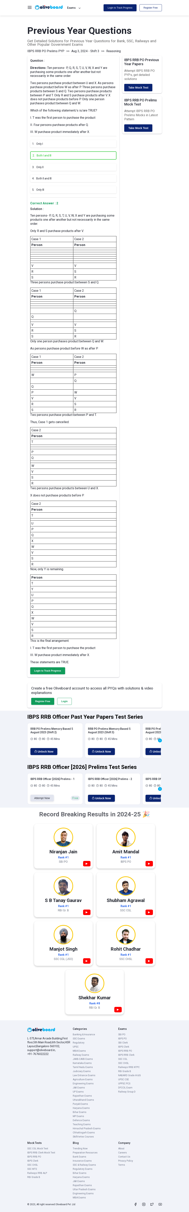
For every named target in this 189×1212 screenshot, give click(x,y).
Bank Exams (79, 1156)
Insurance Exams (82, 1160)
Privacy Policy (125, 1160)
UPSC (76, 1046)
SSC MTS (32, 1169)
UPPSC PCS (124, 1083)
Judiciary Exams (82, 1071)
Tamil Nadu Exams (83, 1067)
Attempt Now (42, 798)
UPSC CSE (123, 1079)
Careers (122, 1152)
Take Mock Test (138, 87)
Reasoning (113, 51)
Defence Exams (81, 1120)
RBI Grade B (124, 1071)
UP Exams (78, 1091)
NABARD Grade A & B (129, 1075)
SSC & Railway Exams (84, 1165)
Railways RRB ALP (37, 1173)
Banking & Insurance (84, 1034)
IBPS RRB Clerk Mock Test (41, 1152)
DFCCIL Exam (125, 1087)
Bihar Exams (79, 1112)
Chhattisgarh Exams (84, 1132)
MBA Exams (79, 1051)
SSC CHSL (123, 1063)
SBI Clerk (123, 1042)
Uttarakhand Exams (83, 1100)
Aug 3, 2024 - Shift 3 (85, 51)
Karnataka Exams (82, 1063)
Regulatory (78, 1042)
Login (64, 701)
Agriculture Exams (83, 1079)
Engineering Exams (83, 1083)
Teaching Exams (82, 1124)
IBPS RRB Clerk (126, 1055)
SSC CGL (122, 1059)
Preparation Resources (85, 1152)
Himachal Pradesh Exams (87, 1128)
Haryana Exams (81, 1108)
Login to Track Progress (120, 7)
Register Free (151, 7)
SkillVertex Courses (83, 1136)
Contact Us (124, 1156)
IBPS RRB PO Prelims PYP (45, 51)
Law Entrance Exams (84, 1075)
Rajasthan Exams (82, 1095)
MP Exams (78, 1116)
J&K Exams (79, 1087)
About (121, 1148)
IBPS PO (122, 1038)
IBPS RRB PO (125, 1051)
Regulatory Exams (82, 1169)
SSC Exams (79, 1038)
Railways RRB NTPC (129, 1067)
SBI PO (121, 1034)
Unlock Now (43, 751)
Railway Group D (127, 1091)
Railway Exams (81, 1055)
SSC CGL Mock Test (37, 1148)
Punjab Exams (80, 1104)
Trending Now (80, 1148)
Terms (121, 1165)
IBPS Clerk (123, 1046)
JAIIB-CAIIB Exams (83, 1059)
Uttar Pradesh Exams (84, 1189)
